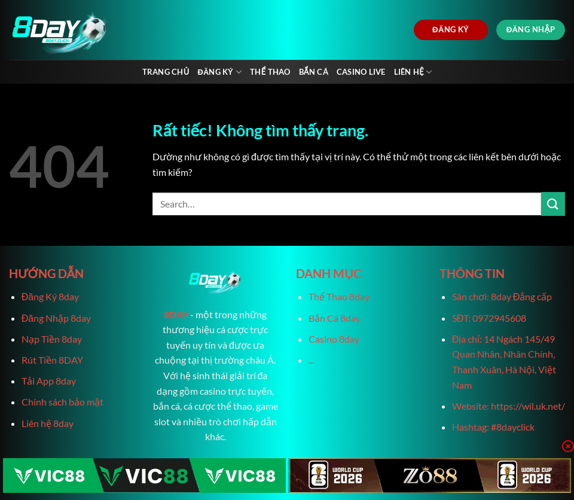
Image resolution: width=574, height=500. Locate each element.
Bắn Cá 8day (335, 318)
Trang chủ (166, 72)
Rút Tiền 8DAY (52, 359)
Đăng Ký (219, 72)
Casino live (361, 72)
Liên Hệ (413, 72)
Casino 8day (334, 338)
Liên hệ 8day (48, 423)
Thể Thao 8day (339, 296)
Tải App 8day (49, 380)
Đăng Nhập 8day (56, 318)
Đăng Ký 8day (50, 296)
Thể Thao (270, 72)
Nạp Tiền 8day (52, 338)
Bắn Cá (313, 72)
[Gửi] (553, 203)
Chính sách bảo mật (62, 401)
